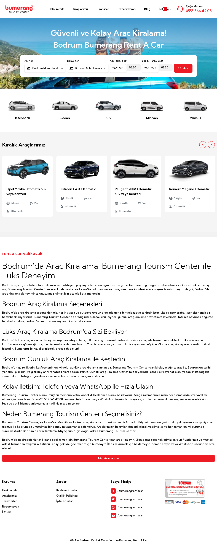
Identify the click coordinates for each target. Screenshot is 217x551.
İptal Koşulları (65, 501)
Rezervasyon (127, 9)
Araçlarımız (81, 9)
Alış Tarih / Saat (118, 60)
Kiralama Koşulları (67, 490)
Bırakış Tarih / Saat (152, 60)
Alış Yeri (29, 60)
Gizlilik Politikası (67, 495)
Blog (147, 9)
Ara (183, 68)
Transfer (103, 9)
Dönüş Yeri (73, 60)
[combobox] (45, 68)
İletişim (6, 512)
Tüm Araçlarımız (108, 458)
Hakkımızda (56, 9)
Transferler (9, 501)
